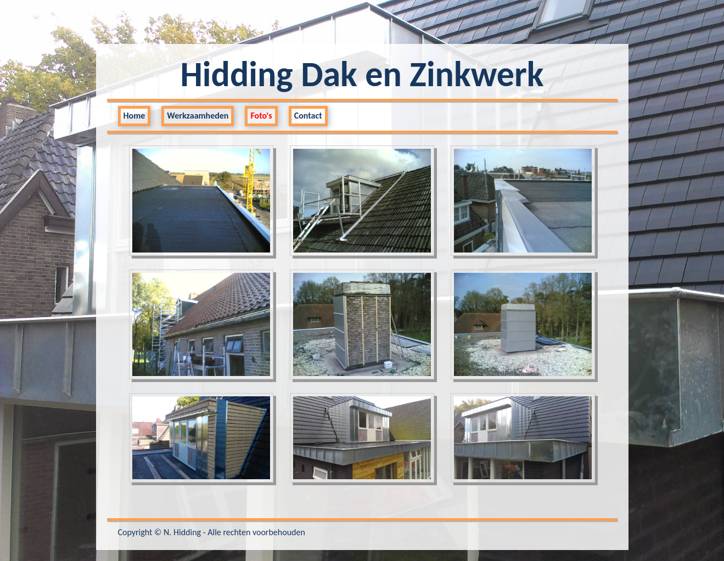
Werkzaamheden (197, 115)
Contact (308, 115)
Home (134, 115)
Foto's (261, 115)
